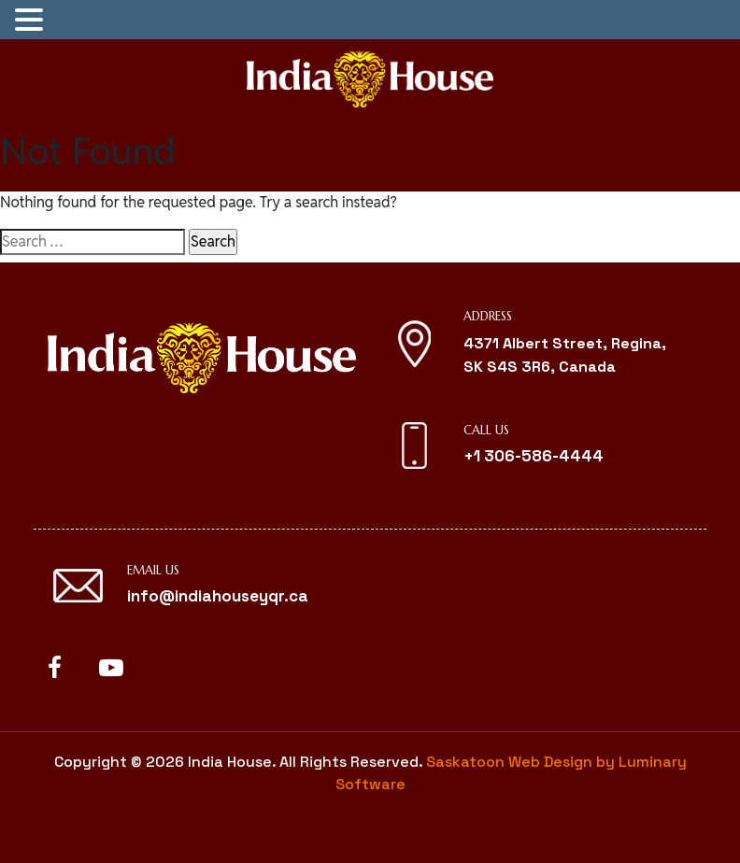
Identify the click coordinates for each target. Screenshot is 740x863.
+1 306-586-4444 (533, 456)
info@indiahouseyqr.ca (217, 596)
